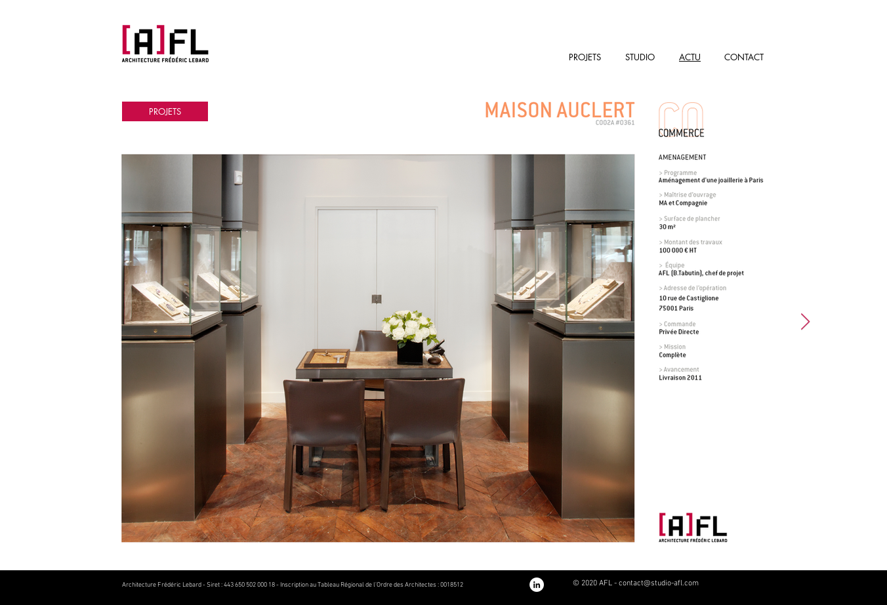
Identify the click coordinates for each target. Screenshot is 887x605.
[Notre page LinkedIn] (536, 584)
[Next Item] (805, 322)
